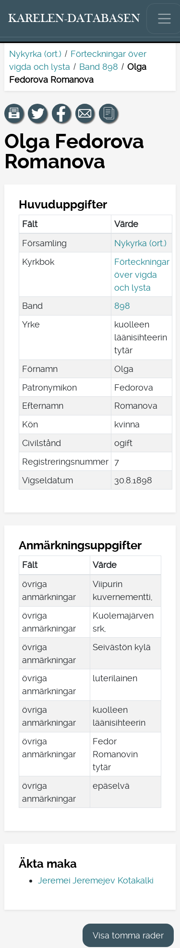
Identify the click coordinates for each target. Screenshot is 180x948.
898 (122, 306)
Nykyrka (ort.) (35, 54)
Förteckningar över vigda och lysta (141, 275)
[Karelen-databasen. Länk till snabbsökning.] (74, 18)
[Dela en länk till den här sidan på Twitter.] (37, 113)
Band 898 (98, 67)
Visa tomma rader (128, 935)
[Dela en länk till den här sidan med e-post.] (85, 113)
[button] (14, 113)
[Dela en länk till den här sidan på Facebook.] (61, 113)
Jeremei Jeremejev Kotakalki (96, 880)
